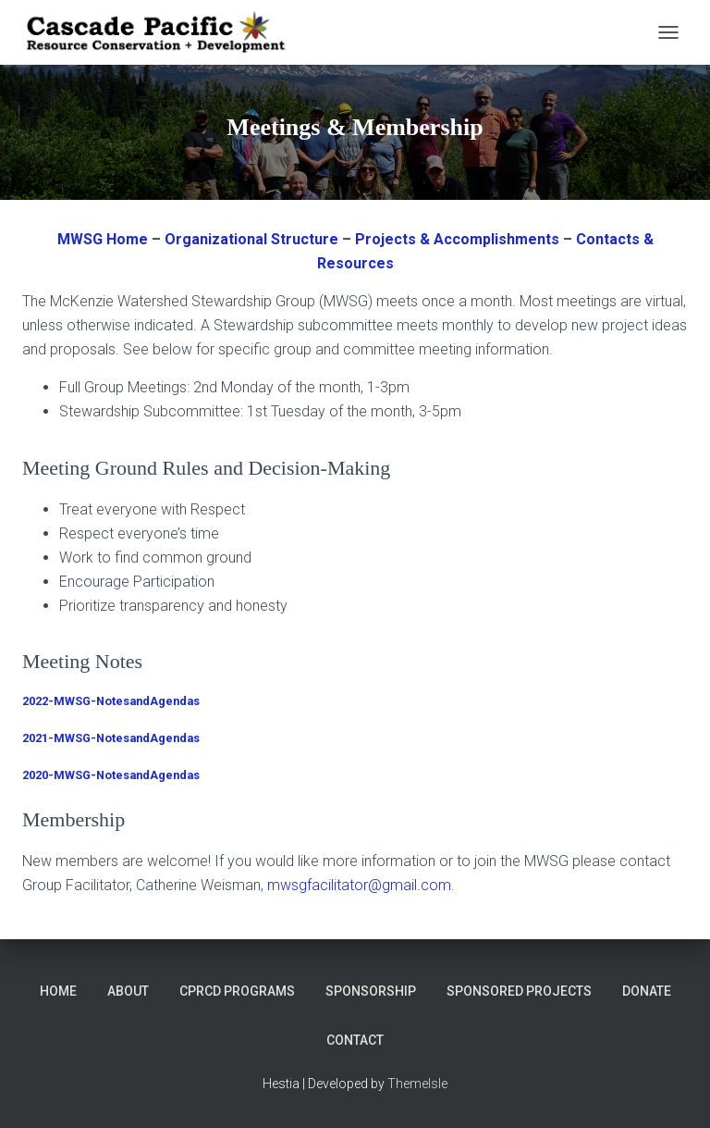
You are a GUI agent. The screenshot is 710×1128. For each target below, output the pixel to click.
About (128, 991)
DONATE (646, 991)
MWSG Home (102, 239)
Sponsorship (370, 991)
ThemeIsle (417, 1083)
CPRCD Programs (237, 991)
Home (58, 991)
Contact (355, 1040)
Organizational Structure (251, 239)
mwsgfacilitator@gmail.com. (361, 885)
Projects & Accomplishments (457, 239)
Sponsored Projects (519, 991)
